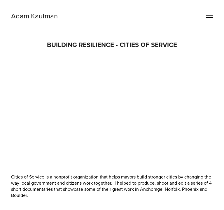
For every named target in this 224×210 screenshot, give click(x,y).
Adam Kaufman (35, 16)
